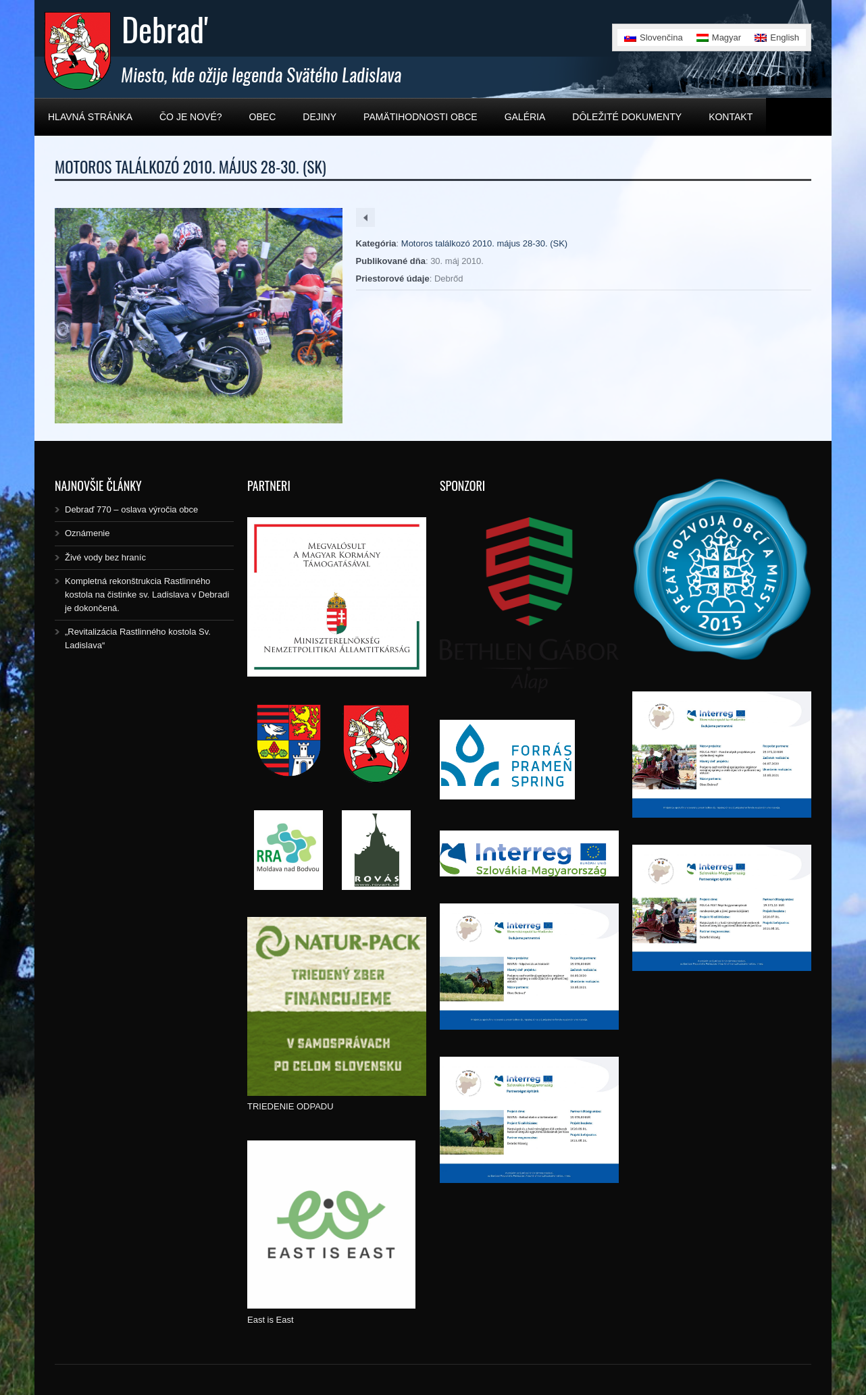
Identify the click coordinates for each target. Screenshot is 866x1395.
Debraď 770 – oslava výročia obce (131, 509)
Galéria (525, 116)
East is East (270, 1320)
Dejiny (319, 116)
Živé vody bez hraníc (105, 557)
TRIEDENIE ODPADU (290, 1106)
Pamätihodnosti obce (420, 116)
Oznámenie (87, 533)
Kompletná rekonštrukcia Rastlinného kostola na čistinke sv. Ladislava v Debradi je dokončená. (147, 594)
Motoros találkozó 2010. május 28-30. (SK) (484, 243)
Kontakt (731, 116)
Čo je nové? (190, 116)
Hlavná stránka (90, 116)
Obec (262, 116)
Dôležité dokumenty (627, 116)
